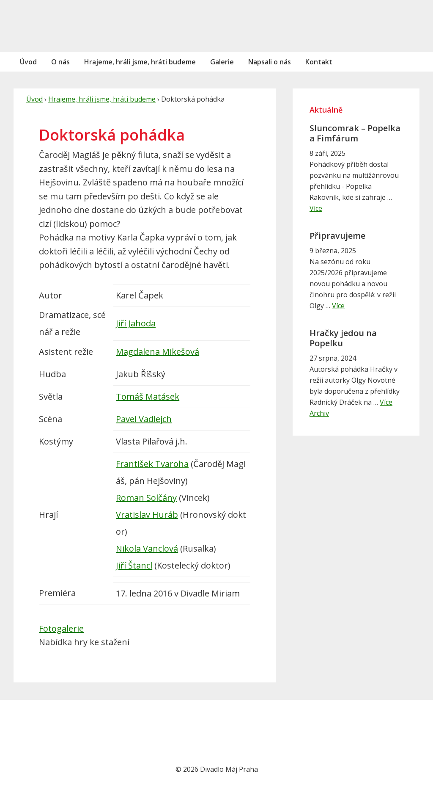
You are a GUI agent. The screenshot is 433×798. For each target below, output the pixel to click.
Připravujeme (337, 235)
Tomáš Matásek (147, 396)
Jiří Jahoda (136, 323)
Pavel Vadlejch (144, 419)
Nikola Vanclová (147, 548)
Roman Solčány (146, 497)
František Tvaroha (152, 463)
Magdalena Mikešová (157, 351)
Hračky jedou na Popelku (343, 338)
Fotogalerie (61, 628)
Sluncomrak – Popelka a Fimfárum (355, 133)
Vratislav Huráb (147, 514)
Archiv (319, 413)
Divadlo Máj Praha (71, 26)
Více (316, 208)
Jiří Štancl (134, 565)
